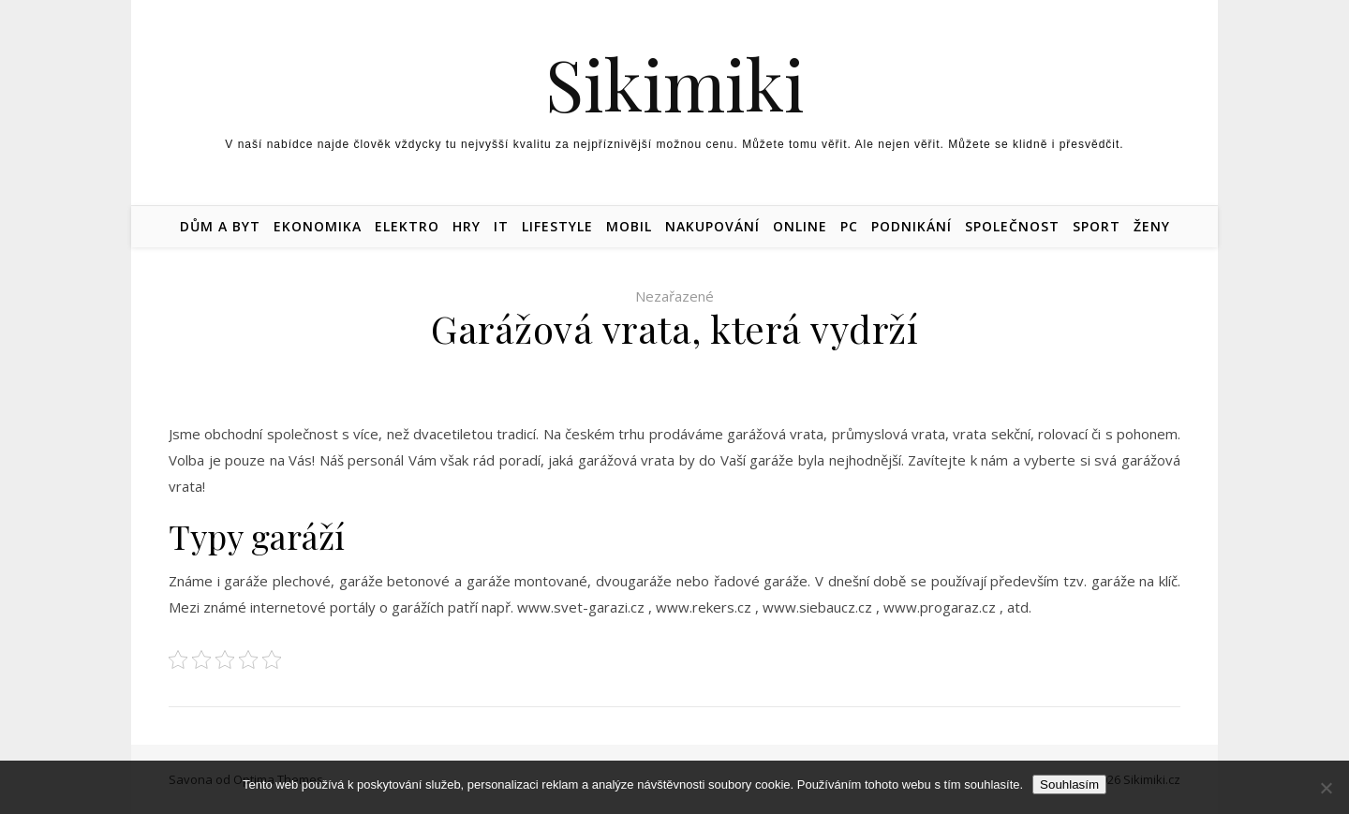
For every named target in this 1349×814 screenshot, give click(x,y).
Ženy (1152, 226)
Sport (1096, 226)
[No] (1325, 787)
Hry (466, 226)
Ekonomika (318, 226)
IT (501, 226)
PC (849, 226)
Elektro (407, 226)
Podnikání (911, 226)
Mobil (629, 226)
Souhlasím (1069, 784)
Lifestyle (557, 226)
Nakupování (712, 226)
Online (800, 226)
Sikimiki (675, 84)
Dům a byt (220, 226)
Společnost (1012, 226)
